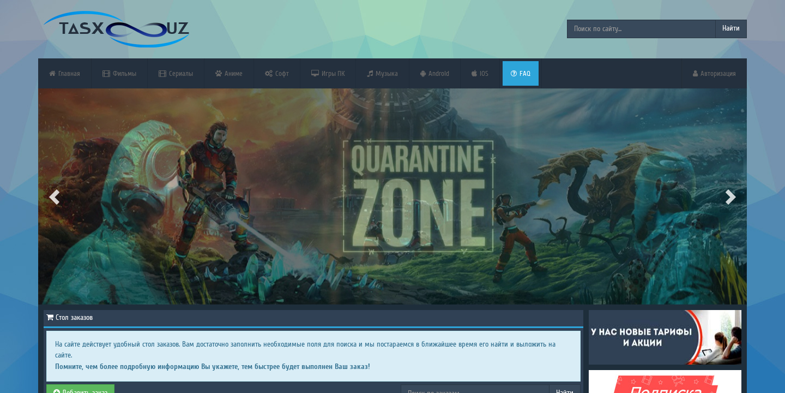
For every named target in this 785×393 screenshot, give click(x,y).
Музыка (382, 73)
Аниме (229, 73)
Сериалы (176, 73)
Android (434, 73)
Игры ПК (328, 73)
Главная (64, 73)
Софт (277, 73)
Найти (731, 28)
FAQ (520, 73)
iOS (480, 73)
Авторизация (714, 73)
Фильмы (119, 73)
